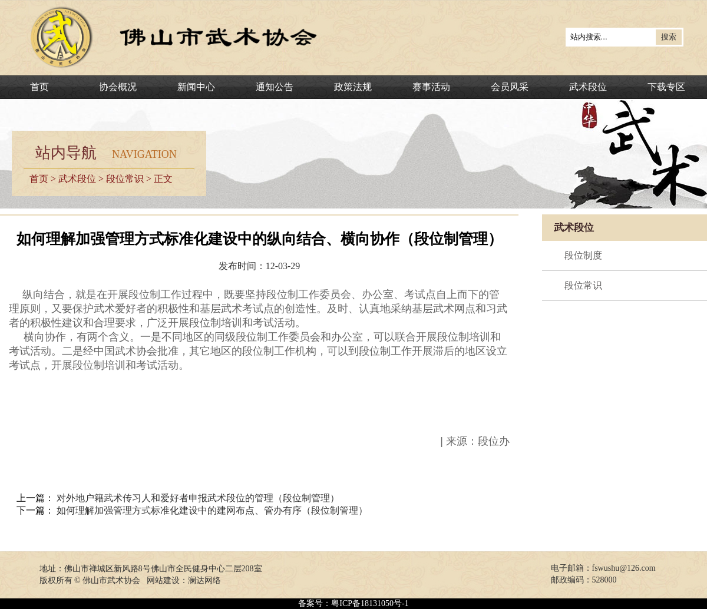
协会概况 (118, 87)
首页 (39, 87)
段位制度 (583, 255)
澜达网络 (204, 580)
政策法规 (353, 87)
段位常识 (125, 179)
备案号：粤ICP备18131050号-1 (353, 603)
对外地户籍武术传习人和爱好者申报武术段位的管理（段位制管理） (198, 498)
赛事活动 (431, 87)
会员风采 (509, 87)
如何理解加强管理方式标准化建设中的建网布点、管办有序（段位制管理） (212, 510)
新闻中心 (196, 87)
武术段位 (588, 87)
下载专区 (666, 87)
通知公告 (274, 87)
